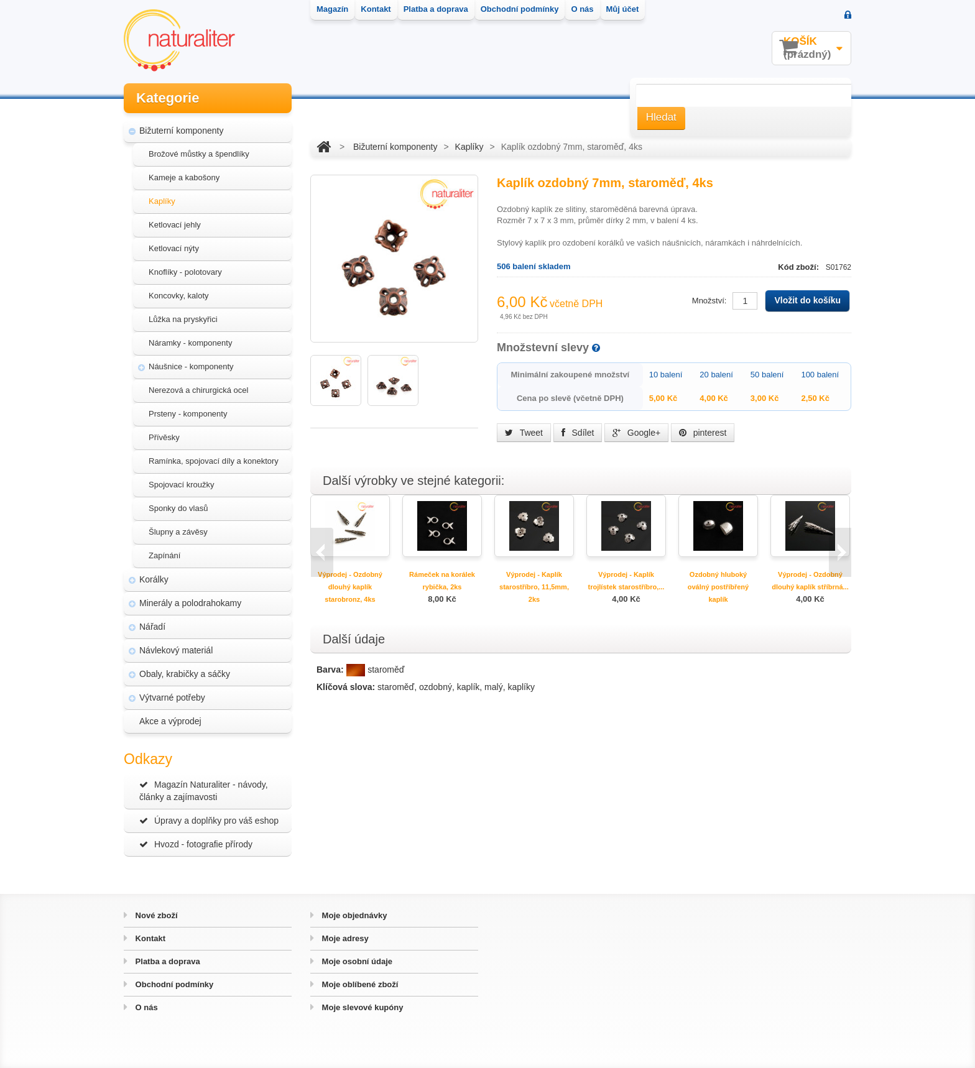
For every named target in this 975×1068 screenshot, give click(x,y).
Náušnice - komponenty (191, 366)
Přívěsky (164, 437)
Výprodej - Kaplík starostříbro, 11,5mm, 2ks (534, 587)
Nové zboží (155, 915)
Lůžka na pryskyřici (183, 319)
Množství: (709, 300)
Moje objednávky (353, 915)
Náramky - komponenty (190, 343)
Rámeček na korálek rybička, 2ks (442, 581)
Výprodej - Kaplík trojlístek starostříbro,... (626, 581)
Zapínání (164, 555)
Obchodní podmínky (173, 984)
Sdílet (577, 433)
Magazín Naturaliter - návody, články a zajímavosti (203, 791)
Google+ (636, 433)
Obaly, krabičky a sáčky (184, 674)
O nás (145, 1007)
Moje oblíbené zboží (359, 984)
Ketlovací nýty (174, 248)
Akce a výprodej (170, 721)
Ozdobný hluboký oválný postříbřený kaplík (718, 587)
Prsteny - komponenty (188, 413)
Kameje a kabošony (184, 177)
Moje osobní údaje (356, 961)
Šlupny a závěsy (178, 531)
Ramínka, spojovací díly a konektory (214, 461)
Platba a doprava (166, 961)
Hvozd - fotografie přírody (195, 844)
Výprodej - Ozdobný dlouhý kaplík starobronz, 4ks (350, 587)
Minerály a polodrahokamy (190, 603)
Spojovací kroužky (182, 484)
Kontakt (149, 938)
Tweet (524, 433)
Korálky (154, 579)
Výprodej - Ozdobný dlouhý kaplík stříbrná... (810, 581)
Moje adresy (344, 938)
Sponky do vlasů (178, 508)
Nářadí (152, 627)
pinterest (703, 433)
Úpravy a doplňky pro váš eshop (209, 821)
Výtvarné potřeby (172, 697)
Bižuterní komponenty (181, 131)
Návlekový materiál (176, 650)
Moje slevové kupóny (361, 1007)
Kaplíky (162, 201)
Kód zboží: (799, 267)
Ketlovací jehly (175, 224)
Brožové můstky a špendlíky (199, 154)
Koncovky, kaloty (179, 295)
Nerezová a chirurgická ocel (198, 390)
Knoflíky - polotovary (185, 272)
